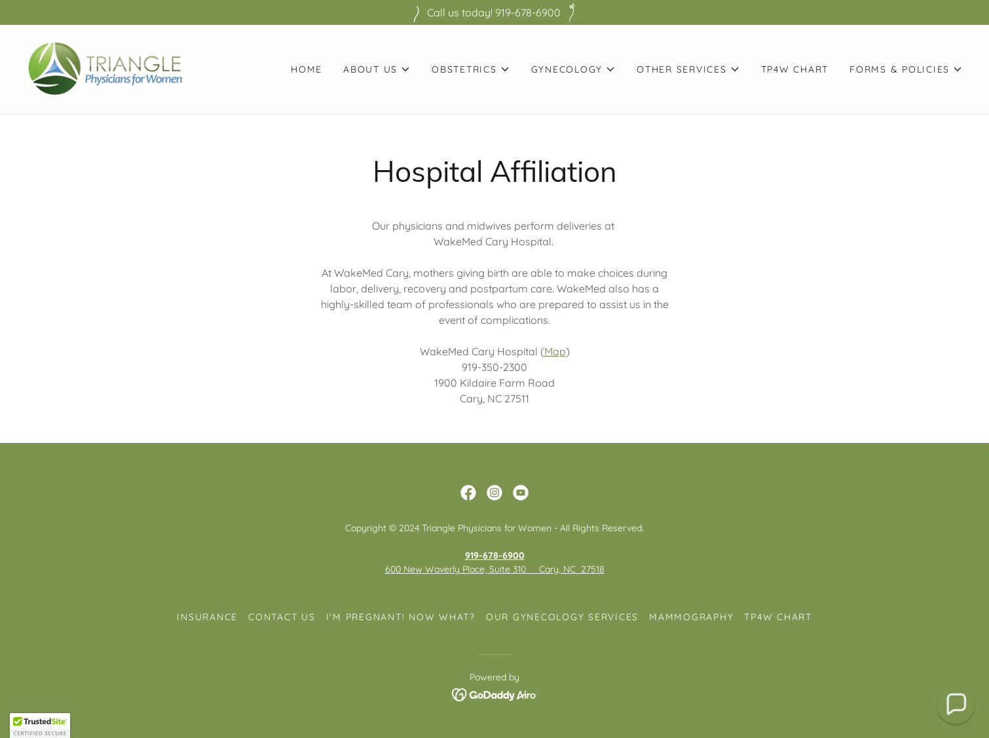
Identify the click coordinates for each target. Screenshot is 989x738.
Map (555, 351)
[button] (377, 69)
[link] (105, 68)
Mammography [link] (691, 617)
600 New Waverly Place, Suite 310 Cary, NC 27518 (495, 569)
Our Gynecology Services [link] (562, 617)
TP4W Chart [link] (795, 69)
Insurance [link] (207, 617)
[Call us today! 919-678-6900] (494, 12)
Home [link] (306, 69)
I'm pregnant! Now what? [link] (401, 617)
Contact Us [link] (282, 617)
